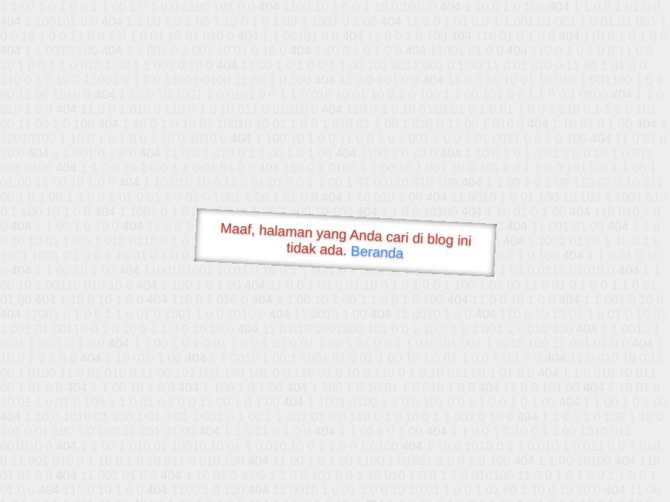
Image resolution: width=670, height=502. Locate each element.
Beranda (377, 252)
